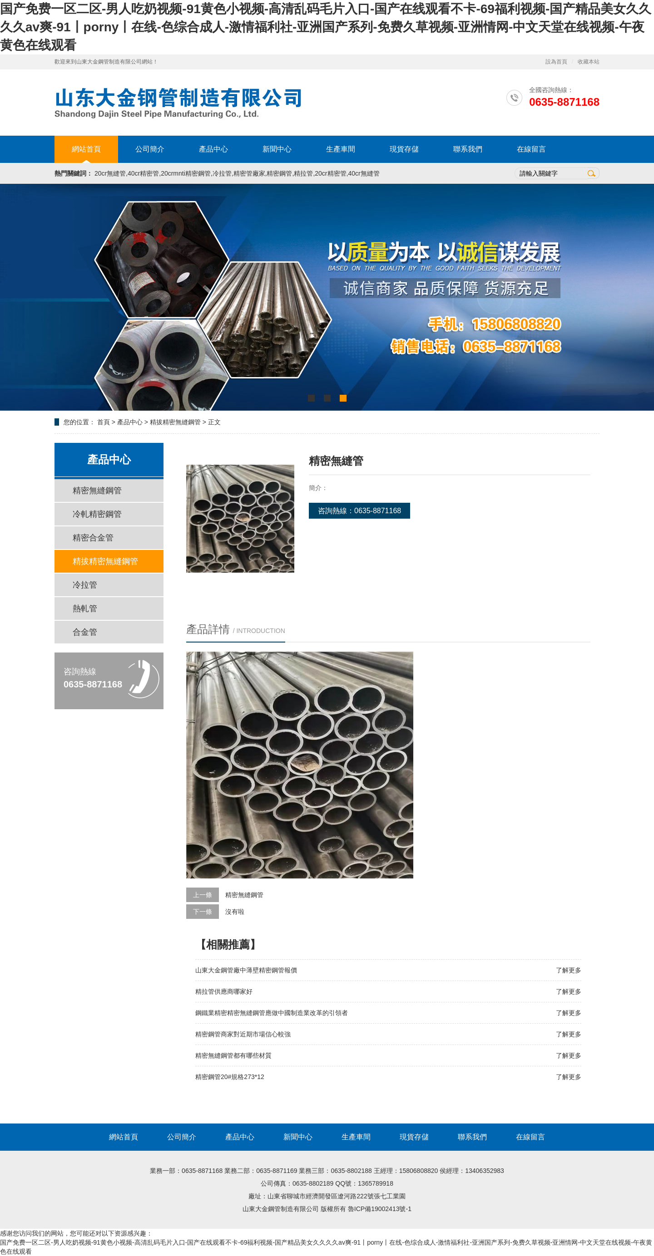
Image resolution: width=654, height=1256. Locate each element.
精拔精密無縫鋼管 (175, 422)
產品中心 (213, 149)
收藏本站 (589, 62)
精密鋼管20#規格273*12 (229, 1076)
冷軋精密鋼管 (97, 514)
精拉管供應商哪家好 (224, 991)
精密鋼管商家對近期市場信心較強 (243, 1034)
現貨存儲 (404, 149)
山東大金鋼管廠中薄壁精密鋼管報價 (246, 970)
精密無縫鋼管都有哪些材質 (233, 1055)
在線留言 (531, 149)
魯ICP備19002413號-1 (379, 1208)
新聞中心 (277, 149)
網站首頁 (86, 149)
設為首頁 (556, 62)
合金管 (85, 632)
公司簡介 (149, 149)
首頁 (103, 422)
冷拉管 (85, 584)
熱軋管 (85, 608)
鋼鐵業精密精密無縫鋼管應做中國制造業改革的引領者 (271, 1012)
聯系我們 (467, 149)
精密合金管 (93, 537)
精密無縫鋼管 (97, 490)
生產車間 (340, 149)
